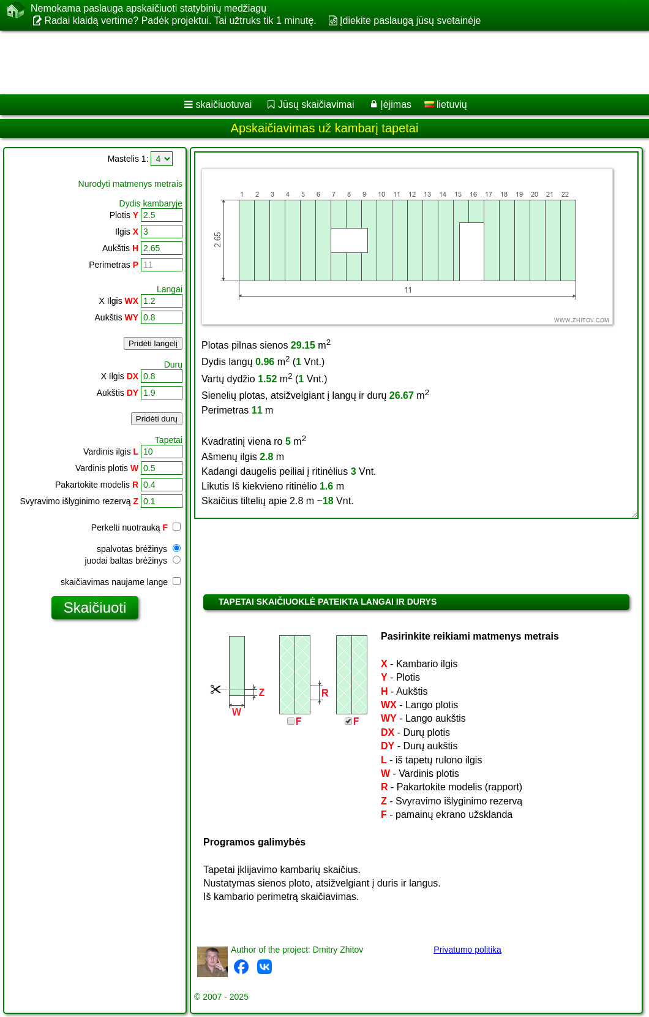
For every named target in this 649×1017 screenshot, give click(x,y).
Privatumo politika (467, 950)
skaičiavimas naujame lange (121, 582)
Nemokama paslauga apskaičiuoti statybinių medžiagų (148, 8)
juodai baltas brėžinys (132, 560)
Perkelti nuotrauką (136, 527)
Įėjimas (395, 104)
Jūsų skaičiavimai (316, 104)
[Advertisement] (312, 62)
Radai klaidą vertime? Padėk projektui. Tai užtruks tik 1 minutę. (180, 20)
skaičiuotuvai (224, 104)
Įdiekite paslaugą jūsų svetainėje (410, 20)
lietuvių (445, 104)
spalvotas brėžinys (139, 549)
